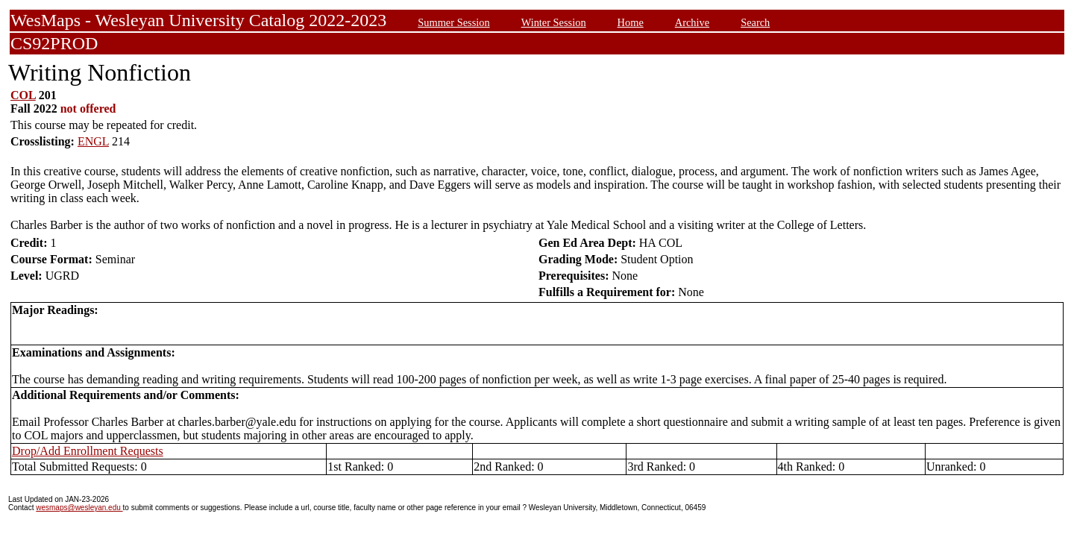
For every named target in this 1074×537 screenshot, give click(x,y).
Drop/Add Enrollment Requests (87, 451)
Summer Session (453, 22)
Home (631, 22)
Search (755, 22)
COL (23, 95)
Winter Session (553, 22)
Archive (692, 22)
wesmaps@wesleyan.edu (79, 507)
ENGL (93, 141)
